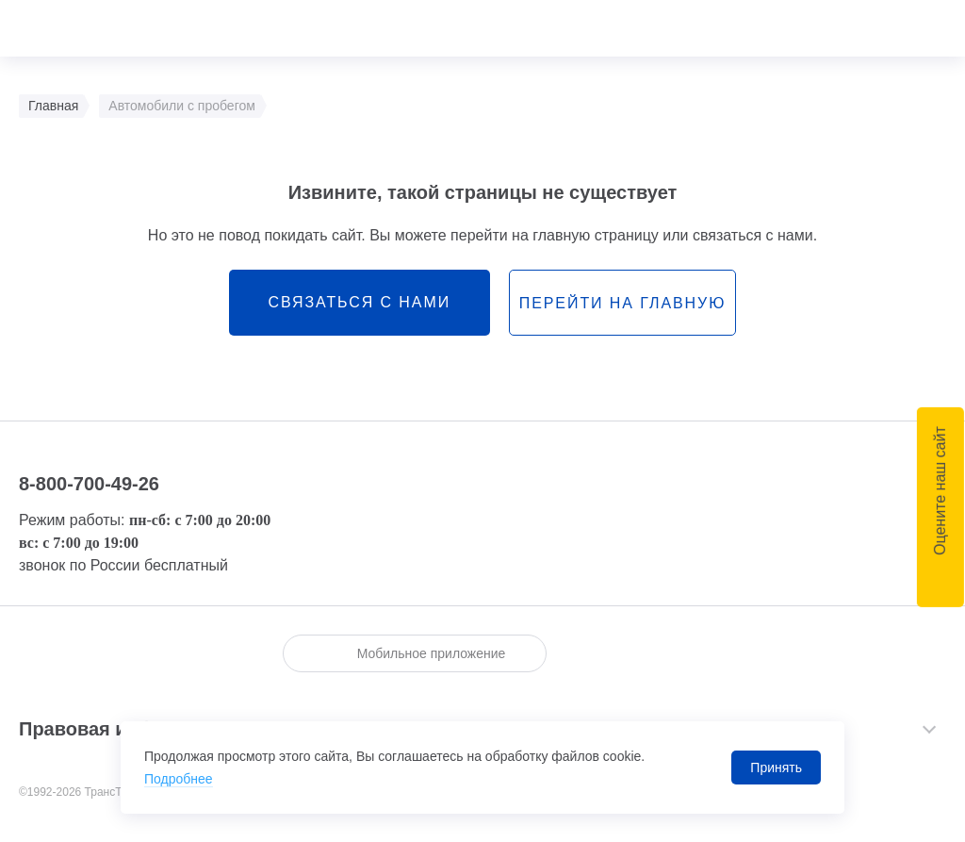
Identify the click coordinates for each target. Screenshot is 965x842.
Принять (776, 767)
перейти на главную (622, 303)
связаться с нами (359, 302)
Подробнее (178, 778)
